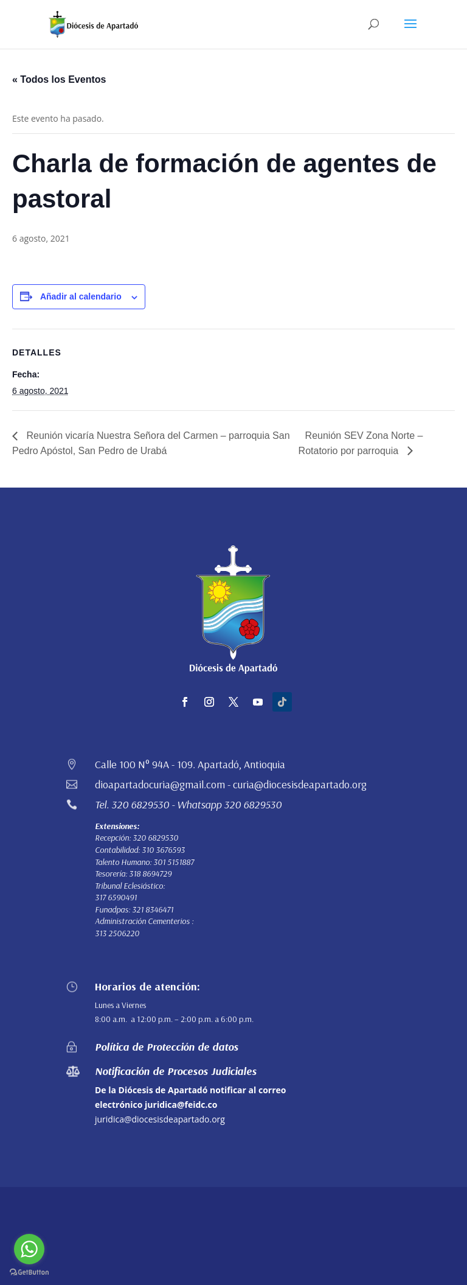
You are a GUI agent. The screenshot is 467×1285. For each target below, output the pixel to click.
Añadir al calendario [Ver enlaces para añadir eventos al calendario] (81, 296)
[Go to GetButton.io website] (29, 1272)
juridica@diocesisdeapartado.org (160, 1119)
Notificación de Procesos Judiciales (176, 1071)
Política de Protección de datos (166, 1047)
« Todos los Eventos (59, 79)
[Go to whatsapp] (29, 1249)
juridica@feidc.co (181, 1104)
